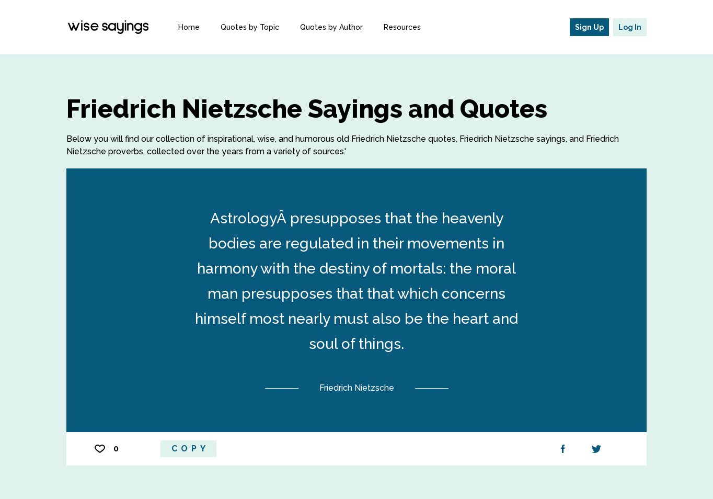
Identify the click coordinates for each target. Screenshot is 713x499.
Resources (402, 27)
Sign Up (589, 27)
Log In (629, 27)
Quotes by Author (331, 27)
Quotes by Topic (250, 27)
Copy (190, 448)
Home (189, 27)
